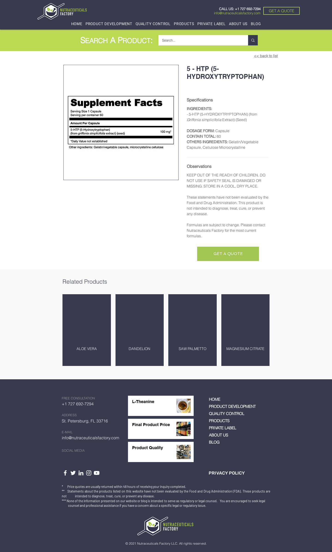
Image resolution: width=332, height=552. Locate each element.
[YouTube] (96, 472)
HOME (214, 399)
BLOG (214, 442)
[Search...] (200, 40)
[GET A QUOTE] (281, 11)
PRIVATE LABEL (222, 427)
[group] (166, 330)
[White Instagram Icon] (88, 472)
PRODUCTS (219, 420)
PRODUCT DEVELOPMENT (232, 406)
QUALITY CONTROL (226, 413)
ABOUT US (218, 435)
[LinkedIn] (80, 472)
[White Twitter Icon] (73, 472)
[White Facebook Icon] (65, 472)
